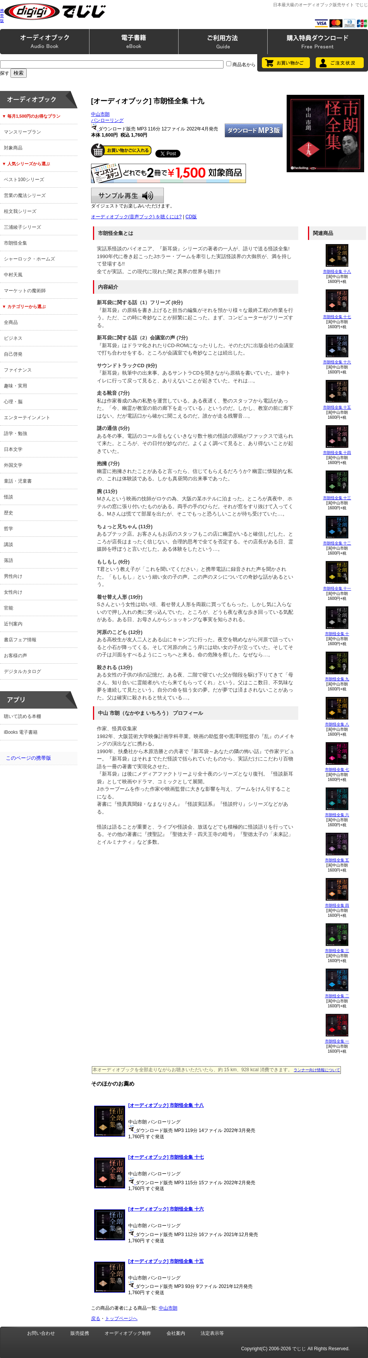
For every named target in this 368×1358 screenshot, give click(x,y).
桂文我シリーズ (20, 211)
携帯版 (2, 16)
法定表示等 (212, 1333)
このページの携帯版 (28, 758)
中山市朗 (100, 114)
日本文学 (13, 449)
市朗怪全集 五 (337, 860)
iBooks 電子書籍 (21, 732)
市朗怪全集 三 (337, 951)
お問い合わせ (41, 1333)
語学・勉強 (15, 433)
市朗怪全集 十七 (337, 317)
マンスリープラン (22, 132)
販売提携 (80, 1333)
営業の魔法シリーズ (25, 195)
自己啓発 (13, 354)
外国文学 (13, 465)
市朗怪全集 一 (337, 1041)
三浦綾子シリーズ (22, 227)
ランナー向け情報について (317, 1070)
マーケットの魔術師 (25, 290)
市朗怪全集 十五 (337, 407)
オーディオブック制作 (128, 1333)
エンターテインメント (27, 417)
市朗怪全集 (15, 243)
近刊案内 (13, 624)
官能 (8, 608)
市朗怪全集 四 (337, 905)
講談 (8, 544)
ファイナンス (18, 370)
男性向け (13, 576)
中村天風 (13, 274)
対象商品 (13, 148)
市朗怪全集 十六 (337, 362)
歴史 (8, 512)
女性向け (13, 592)
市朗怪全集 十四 (337, 452)
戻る (95, 1318)
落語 (8, 560)
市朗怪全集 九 (337, 679)
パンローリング (107, 120)
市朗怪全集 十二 (337, 543)
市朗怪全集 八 (337, 724)
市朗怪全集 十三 (337, 498)
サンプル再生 (127, 195)
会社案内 (176, 1333)
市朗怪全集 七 (337, 769)
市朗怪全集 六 (337, 815)
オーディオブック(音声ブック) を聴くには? (136, 216)
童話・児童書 (18, 481)
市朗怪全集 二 (337, 996)
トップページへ (121, 1318)
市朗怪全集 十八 (337, 271)
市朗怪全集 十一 (337, 588)
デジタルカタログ (22, 671)
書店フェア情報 (20, 639)
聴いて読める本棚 (22, 716)
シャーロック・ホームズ (29, 259)
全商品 (11, 322)
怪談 (8, 497)
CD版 (191, 216)
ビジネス (13, 338)
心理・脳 (13, 401)
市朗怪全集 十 (337, 634)
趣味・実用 (15, 386)
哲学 (8, 528)
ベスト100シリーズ (24, 179)
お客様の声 (15, 655)
